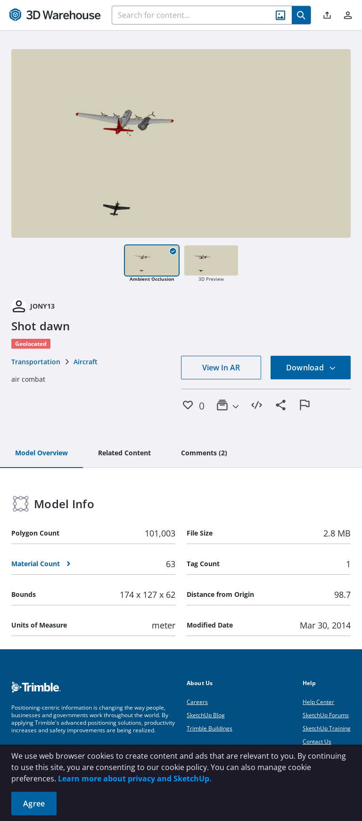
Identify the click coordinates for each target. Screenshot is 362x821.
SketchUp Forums (326, 715)
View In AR (221, 367)
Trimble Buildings (209, 728)
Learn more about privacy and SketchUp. (135, 778)
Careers (197, 702)
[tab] (41, 453)
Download (311, 367)
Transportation (35, 361)
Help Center (318, 702)
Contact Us (317, 741)
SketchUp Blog (206, 715)
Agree (34, 803)
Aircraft (86, 361)
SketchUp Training (327, 728)
